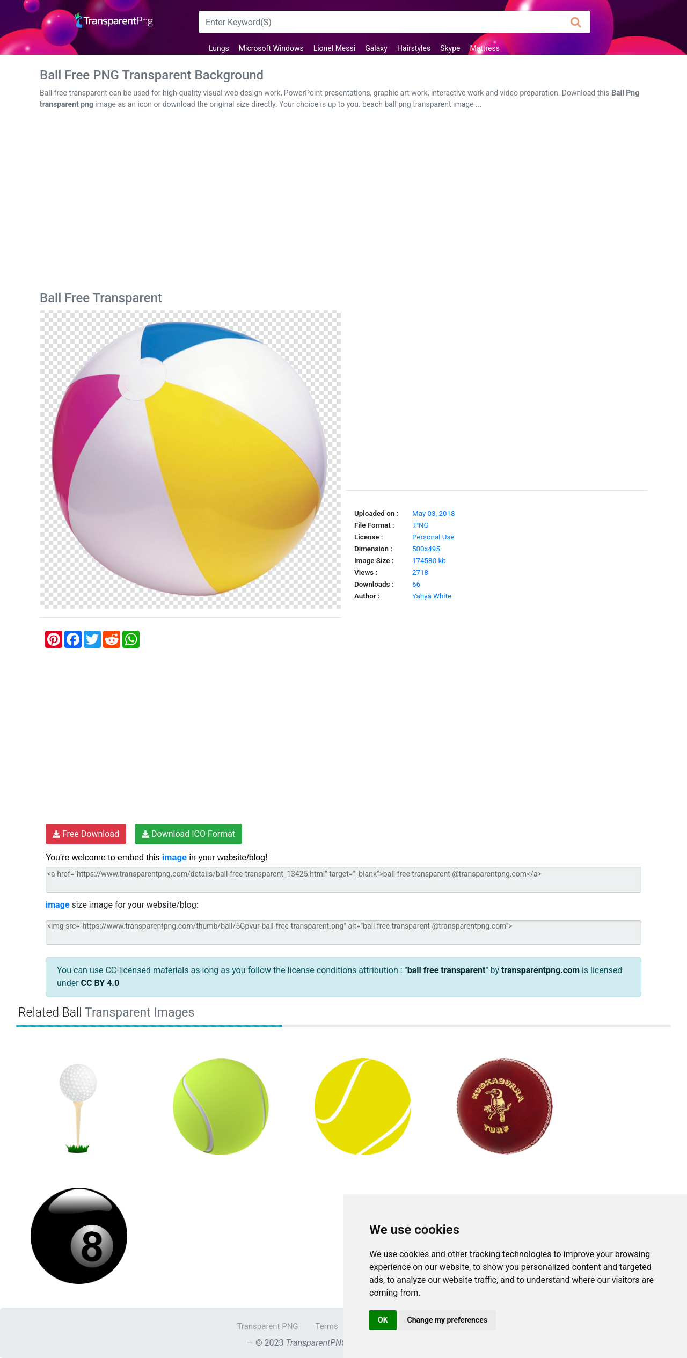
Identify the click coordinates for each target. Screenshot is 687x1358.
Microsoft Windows (271, 48)
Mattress (485, 48)
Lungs (219, 48)
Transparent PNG (267, 1326)
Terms (327, 1326)
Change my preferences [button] (447, 1320)
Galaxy (376, 48)
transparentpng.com (540, 970)
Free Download (86, 834)
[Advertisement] (343, 202)
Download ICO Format (188, 834)
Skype (450, 48)
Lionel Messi (334, 48)
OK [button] (383, 1320)
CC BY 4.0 (100, 983)
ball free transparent (446, 970)
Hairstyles (413, 48)
